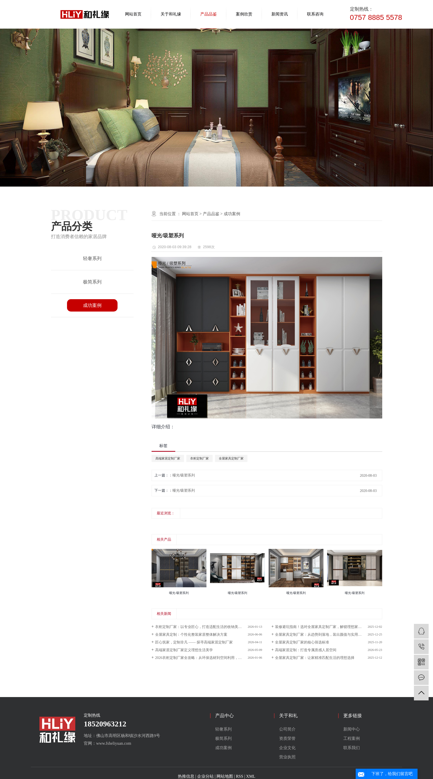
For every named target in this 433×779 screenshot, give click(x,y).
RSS (239, 776)
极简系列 (92, 281)
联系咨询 (315, 14)
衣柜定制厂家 (199, 458)
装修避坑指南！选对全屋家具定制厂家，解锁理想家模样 (320, 627)
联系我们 (351, 748)
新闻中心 (351, 729)
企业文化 (287, 748)
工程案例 (351, 738)
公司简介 (287, 729)
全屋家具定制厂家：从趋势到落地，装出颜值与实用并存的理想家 (327, 634)
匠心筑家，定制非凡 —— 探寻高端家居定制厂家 (194, 642)
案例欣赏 (244, 14)
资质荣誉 (287, 738)
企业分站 (205, 776)
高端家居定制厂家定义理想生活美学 (184, 650)
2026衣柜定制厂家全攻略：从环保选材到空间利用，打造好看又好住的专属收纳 (208, 658)
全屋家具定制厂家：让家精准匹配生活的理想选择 (314, 658)
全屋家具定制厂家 (231, 458)
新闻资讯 (279, 14)
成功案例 (92, 305)
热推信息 (186, 776)
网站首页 (133, 14)
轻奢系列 (92, 258)
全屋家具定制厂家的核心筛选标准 (302, 642)
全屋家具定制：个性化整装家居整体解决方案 (191, 634)
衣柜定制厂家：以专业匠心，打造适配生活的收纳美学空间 (202, 627)
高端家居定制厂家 (167, 458)
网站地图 (224, 776)
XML (250, 776)
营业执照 (287, 757)
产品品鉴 (208, 14)
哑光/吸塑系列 (183, 475)
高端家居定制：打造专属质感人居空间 (305, 650)
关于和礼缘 (171, 14)
